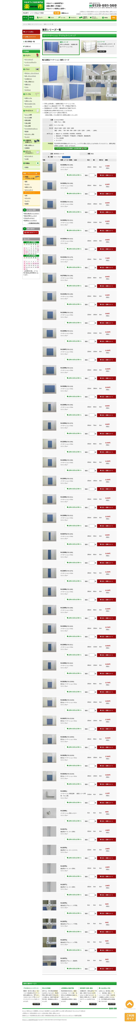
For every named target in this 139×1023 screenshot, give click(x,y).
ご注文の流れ (102, 11)
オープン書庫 (28, 117)
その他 (26, 159)
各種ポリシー (25, 1015)
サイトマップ (76, 1010)
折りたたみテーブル (30, 103)
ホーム (25, 24)
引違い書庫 (28, 123)
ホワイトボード (29, 156)
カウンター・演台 (29, 134)
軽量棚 (26, 203)
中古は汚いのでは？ (29, 218)
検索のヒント (65, 13)
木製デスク (28, 84)
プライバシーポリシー (68, 1015)
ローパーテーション (37, 24)
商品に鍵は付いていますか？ (31, 213)
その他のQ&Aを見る (34, 223)
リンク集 (61, 1010)
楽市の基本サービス (92, 11)
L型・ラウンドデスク (30, 76)
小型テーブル (28, 101)
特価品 (26, 167)
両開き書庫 (28, 120)
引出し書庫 (28, 125)
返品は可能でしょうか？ (30, 215)
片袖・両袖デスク (29, 81)
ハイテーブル (28, 106)
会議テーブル (28, 187)
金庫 (26, 195)
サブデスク (28, 90)
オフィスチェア (29, 59)
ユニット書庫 (28, 114)
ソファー (27, 65)
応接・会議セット (29, 145)
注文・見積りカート (106, 175)
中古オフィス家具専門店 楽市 (30, 1019)
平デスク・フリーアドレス (32, 73)
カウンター (28, 198)
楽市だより (29, 1010)
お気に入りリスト (29, 37)
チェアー (27, 201)
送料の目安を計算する (74, 175)
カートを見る (28, 32)
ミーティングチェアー (30, 62)
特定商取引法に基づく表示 (37, 1015)
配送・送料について (111, 11)
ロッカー (27, 137)
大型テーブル (28, 98)
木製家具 (27, 148)
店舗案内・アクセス (81, 13)
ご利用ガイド (83, 11)
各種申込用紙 (113, 13)
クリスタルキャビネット (31, 128)
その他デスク (28, 78)
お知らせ (27, 46)
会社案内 (90, 13)
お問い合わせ (105, 13)
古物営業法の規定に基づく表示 (53, 1015)
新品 (29, 24)
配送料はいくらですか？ (30, 220)
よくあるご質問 (97, 13)
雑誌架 (26, 131)
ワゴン (26, 87)
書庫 (26, 181)
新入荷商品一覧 (29, 41)
